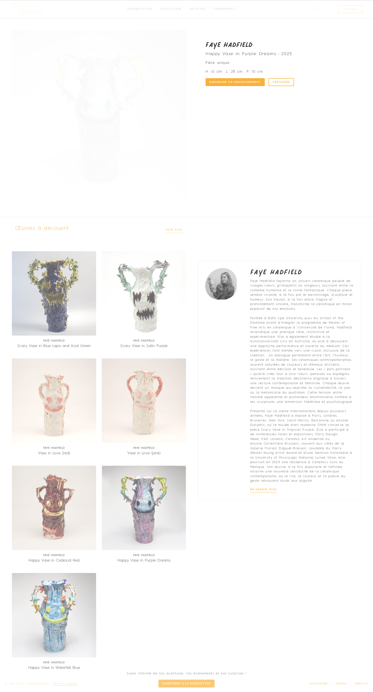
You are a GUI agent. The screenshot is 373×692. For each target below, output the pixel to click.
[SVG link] (27, 9)
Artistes (198, 9)
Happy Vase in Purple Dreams (144, 613)
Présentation (140, 9)
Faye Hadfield (229, 46)
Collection (171, 9)
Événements (224, 9)
